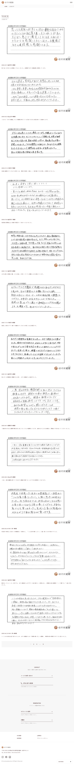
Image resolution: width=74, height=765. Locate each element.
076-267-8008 (28, 683)
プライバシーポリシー (42, 738)
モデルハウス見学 (25, 711)
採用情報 (19, 738)
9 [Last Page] (43, 644)
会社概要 (19, 735)
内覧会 (22, 720)
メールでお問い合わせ (26, 675)
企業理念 (39, 735)
